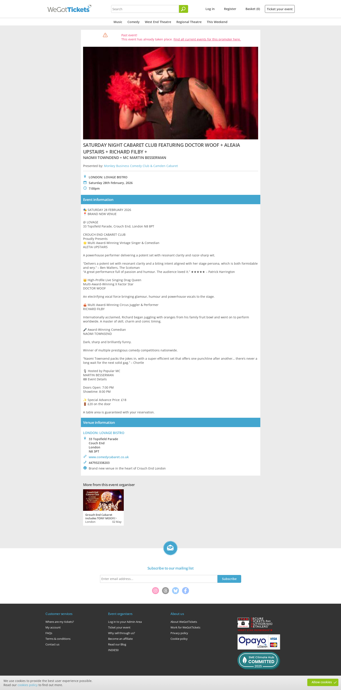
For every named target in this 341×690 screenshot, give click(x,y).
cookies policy (28, 685)
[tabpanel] (103, 507)
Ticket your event (280, 9)
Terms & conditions (57, 639)
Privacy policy (179, 633)
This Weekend (217, 22)
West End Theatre (158, 22)
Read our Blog (117, 644)
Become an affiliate (120, 639)
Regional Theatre (189, 22)
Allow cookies (322, 682)
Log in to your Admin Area (125, 622)
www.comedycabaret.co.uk (109, 457)
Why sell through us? (121, 633)
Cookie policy (179, 639)
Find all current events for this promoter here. (207, 39)
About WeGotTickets (183, 622)
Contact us (52, 644)
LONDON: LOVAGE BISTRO (103, 433)
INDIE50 (113, 650)
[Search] (183, 9)
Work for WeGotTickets (185, 627)
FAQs (48, 633)
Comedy (133, 22)
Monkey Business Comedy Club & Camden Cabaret (141, 166)
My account (53, 627)
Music (118, 22)
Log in (210, 9)
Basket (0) (253, 9)
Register (230, 9)
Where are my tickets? (59, 622)
